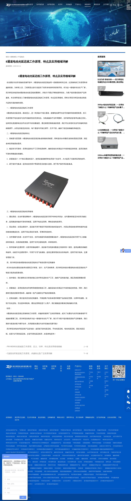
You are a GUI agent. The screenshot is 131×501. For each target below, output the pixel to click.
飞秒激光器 (22, 430)
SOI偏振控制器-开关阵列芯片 (80, 449)
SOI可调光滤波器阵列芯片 (62, 449)
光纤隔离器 (107, 455)
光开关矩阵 (9, 439)
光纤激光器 (40, 4)
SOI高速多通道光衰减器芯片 (45, 449)
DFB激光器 (43, 462)
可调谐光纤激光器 (23, 433)
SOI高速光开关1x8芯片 (12, 449)
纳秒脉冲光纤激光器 (36, 433)
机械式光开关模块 (37, 439)
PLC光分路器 (35, 458)
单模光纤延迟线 (111, 433)
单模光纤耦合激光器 (89, 430)
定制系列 (77, 411)
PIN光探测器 (38, 471)
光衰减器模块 (86, 443)
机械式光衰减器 (117, 443)
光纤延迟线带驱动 (57, 436)
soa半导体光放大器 (92, 452)
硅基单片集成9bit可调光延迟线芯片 (16, 452)
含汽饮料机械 (100, 417)
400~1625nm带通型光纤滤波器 (70, 477)
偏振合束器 (84, 458)
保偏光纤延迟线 (89, 433)
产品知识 (21, 57)
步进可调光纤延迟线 (95, 436)
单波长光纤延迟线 (22, 436)
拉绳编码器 (51, 417)
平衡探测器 (29, 471)
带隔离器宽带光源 (63, 465)
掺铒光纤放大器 (58, 452)
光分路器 (62, 458)
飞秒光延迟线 (107, 436)
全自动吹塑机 (111, 417)
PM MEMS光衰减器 (66, 446)
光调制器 (77, 408)
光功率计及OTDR (80, 405)
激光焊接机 (42, 417)
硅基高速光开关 (76, 439)
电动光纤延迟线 (10, 436)
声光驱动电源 (115, 477)
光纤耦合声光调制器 (103, 477)
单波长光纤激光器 (11, 433)
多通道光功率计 (56, 481)
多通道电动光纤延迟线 (81, 436)
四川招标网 (79, 417)
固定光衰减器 (67, 443)
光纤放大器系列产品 (46, 452)
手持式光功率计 (45, 481)
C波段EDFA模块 (46, 455)
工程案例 (91, 382)
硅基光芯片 (78, 370)
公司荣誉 (106, 386)
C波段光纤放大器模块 (33, 455)
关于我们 (106, 4)
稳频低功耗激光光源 (40, 465)
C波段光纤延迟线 (34, 436)
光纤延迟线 (51, 4)
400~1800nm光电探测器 (51, 471)
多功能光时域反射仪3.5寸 (91, 481)
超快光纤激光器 (79, 381)
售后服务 (99, 377)
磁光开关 (27, 439)
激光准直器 (113, 458)
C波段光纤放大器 (116, 452)
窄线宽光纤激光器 (66, 430)
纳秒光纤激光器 (43, 430)
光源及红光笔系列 (80, 397)
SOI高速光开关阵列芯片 (28, 449)
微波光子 (84, 465)
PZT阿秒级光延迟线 (77, 433)
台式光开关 (67, 439)
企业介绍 (106, 373)
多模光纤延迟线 (45, 436)
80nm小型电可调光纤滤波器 (33, 477)
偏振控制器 (116, 455)
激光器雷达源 (61, 462)
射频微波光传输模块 (36, 468)
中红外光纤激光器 (113, 430)
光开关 (60, 4)
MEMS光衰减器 (96, 443)
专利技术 (106, 391)
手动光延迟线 (58, 329)
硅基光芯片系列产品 (105, 446)
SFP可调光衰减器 (22, 446)
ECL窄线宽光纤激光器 (50, 433)
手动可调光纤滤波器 (101, 474)
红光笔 (80, 462)
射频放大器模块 (48, 468)
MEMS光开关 (58, 439)
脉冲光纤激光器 (77, 430)
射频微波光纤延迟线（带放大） (94, 468)
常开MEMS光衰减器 (80, 446)
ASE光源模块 (116, 462)
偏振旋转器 (44, 458)
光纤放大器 (78, 395)
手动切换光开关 (18, 439)
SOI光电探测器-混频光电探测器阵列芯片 (102, 449)
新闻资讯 (88, 4)
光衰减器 (69, 4)
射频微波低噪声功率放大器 (110, 465)
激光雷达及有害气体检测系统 (80, 373)
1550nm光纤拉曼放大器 (68, 455)
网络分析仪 (60, 417)
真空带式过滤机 (20, 417)
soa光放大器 (56, 455)
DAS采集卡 (58, 468)
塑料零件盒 (70, 417)
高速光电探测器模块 (65, 471)
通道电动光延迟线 (41, 82)
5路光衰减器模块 (92, 446)
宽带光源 (108, 462)
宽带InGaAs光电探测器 (80, 471)
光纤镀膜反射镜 (53, 458)
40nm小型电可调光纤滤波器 (51, 477)
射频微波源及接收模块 (80, 378)
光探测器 (77, 403)
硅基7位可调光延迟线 (17, 334)
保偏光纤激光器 (101, 430)
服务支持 (97, 4)
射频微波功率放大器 (95, 465)
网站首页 (30, 4)
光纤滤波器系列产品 (63, 474)
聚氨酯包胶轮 (89, 417)
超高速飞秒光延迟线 (43, 329)
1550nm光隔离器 (103, 458)
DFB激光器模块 (88, 462)
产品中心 (78, 4)
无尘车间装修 (31, 417)
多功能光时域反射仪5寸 (107, 481)
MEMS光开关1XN (108, 439)
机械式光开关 (48, 439)
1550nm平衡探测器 (33, 474)
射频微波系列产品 (75, 465)
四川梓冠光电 (12, 329)
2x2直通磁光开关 (96, 439)
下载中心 (99, 373)
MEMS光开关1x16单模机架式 (40, 443)
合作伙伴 (106, 377)
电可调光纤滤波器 (76, 474)
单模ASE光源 (52, 465)
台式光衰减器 (107, 443)
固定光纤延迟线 (68, 436)
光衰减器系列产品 (56, 443)
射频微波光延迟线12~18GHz (113, 468)
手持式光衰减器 (10, 446)
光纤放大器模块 (80, 452)
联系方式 (106, 382)
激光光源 (35, 462)
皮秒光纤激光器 (54, 430)
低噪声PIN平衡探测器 (95, 471)
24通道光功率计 (77, 481)
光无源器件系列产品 (96, 455)
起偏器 (77, 458)
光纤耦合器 (70, 458)
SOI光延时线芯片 (118, 446)
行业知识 (91, 377)
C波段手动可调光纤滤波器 (88, 477)
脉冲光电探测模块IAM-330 (48, 474)
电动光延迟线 (69, 329)
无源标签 (80, 468)
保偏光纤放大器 (69, 452)
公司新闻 (91, 386)
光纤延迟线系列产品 (64, 433)
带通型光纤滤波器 (88, 474)
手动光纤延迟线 (100, 433)
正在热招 (106, 395)
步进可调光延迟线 (34, 334)
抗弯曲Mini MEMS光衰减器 (51, 446)
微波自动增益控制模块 (69, 468)
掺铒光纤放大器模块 (83, 455)
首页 (7, 57)
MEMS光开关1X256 (11, 443)
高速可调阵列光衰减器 (35, 446)
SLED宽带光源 (71, 462)
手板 (119, 417)
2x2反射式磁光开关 (24, 443)
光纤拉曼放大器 (104, 452)
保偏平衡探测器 (107, 471)
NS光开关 (86, 439)
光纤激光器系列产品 (11, 430)
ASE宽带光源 (52, 462)
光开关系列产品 (117, 436)
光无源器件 (78, 400)
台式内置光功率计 (40, 484)
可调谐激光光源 (99, 462)
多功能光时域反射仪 (33, 481)
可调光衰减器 (77, 443)
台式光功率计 (67, 481)
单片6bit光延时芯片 (33, 452)
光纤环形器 (93, 458)
